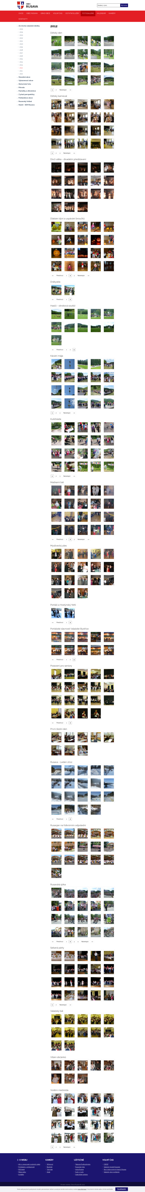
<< (52, 275)
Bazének (49, 1167)
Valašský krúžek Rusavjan (112, 1167)
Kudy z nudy (79, 1172)
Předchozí (60, 275)
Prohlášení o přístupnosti (26, 1167)
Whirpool (50, 1164)
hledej (124, 5)
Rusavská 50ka (80, 1167)
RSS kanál (21, 1169)
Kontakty (21, 1174)
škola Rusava (79, 1169)
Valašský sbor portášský (112, 1172)
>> (70, 90)
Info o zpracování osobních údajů (29, 1164)
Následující (63, 90)
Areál (48, 1172)
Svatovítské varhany (81, 1174)
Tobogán (50, 1169)
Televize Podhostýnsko (82, 1164)
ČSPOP (106, 1164)
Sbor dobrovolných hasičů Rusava (115, 1169)
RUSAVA (32, 5)
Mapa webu (22, 1172)
